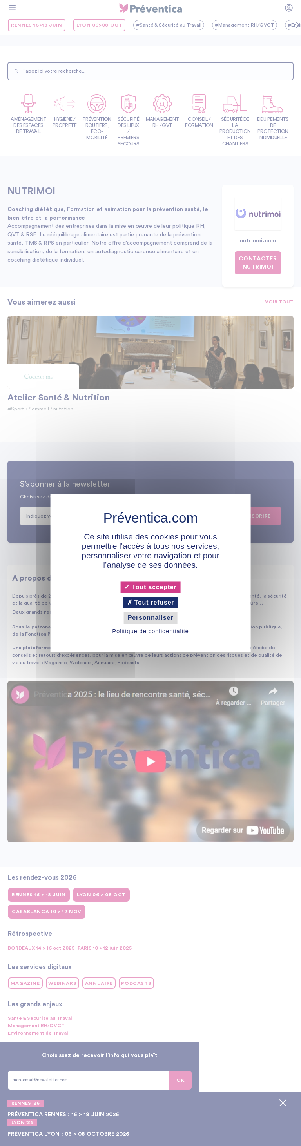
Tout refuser (150, 602)
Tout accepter (150, 587)
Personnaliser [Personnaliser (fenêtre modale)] (150, 618)
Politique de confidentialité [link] (150, 631)
